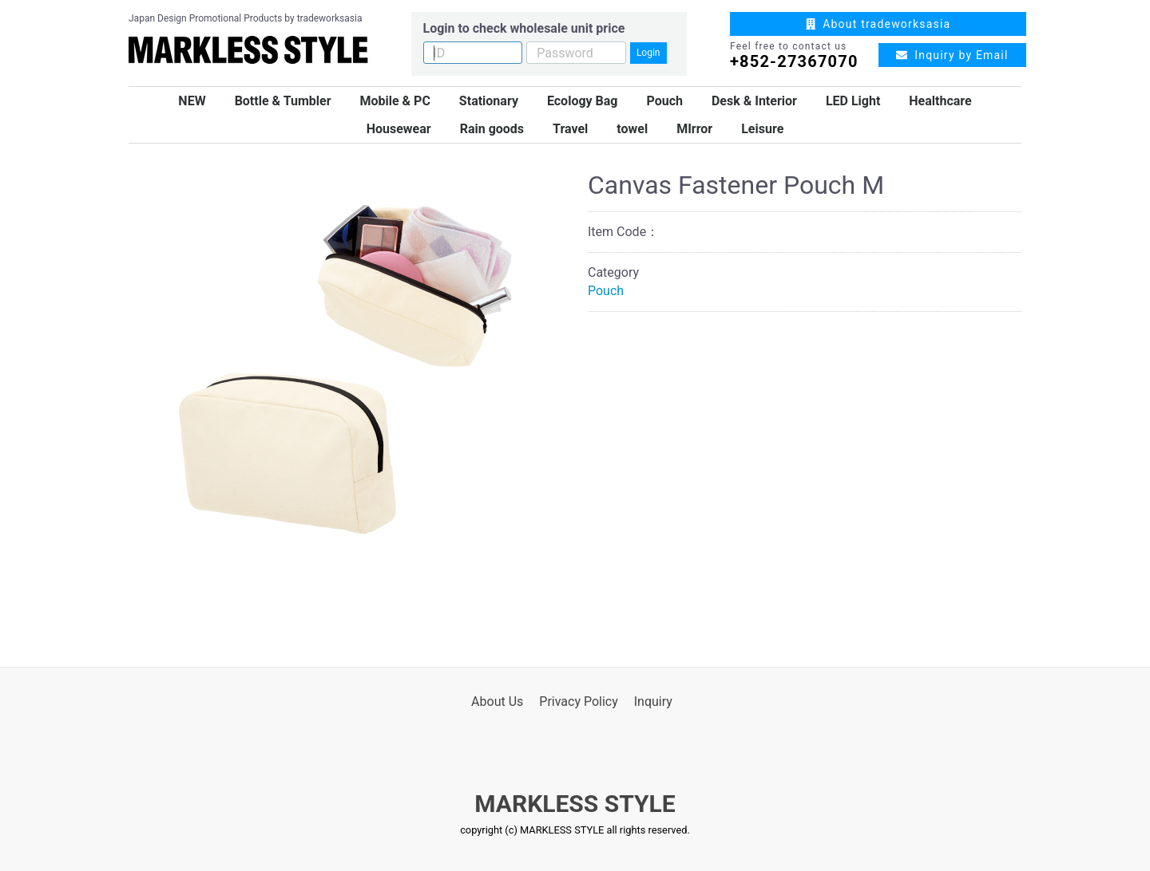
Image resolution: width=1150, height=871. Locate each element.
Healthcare (940, 100)
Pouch (664, 100)
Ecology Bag (582, 100)
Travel (570, 128)
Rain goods (492, 128)
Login (648, 52)
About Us (497, 701)
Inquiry (653, 701)
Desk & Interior (754, 100)
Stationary (488, 100)
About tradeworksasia (878, 24)
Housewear (399, 128)
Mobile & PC (394, 100)
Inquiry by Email (952, 55)
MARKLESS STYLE (574, 804)
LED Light (853, 100)
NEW (191, 100)
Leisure (762, 128)
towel (632, 128)
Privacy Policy (578, 701)
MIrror (694, 128)
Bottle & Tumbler (283, 100)
